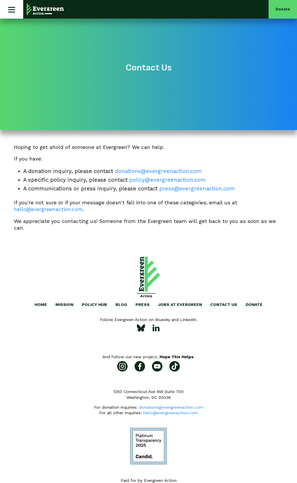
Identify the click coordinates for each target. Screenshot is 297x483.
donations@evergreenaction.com (171, 407)
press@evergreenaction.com (197, 188)
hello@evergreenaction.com (48, 209)
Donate (283, 9)
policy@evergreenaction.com (167, 180)
